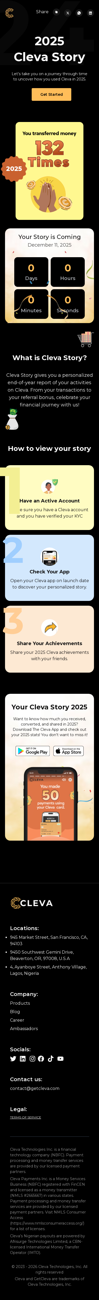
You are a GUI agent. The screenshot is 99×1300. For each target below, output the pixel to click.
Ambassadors (24, 1028)
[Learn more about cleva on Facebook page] (41, 1059)
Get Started (51, 94)
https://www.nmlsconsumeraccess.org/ (47, 1223)
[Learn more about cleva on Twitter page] (13, 1059)
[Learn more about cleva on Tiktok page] (51, 1059)
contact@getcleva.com (34, 1088)
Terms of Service (25, 1117)
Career (17, 1020)
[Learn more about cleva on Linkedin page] (23, 1059)
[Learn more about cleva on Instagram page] (32, 1059)
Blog (15, 1011)
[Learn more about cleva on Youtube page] (60, 1059)
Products (20, 1003)
